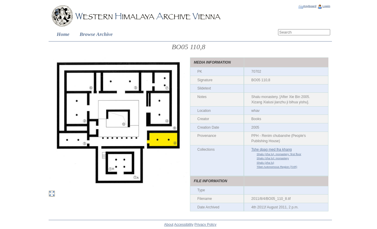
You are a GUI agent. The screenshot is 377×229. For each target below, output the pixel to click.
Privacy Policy (205, 225)
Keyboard (309, 6)
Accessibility (183, 225)
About (168, 225)
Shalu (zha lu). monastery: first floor (279, 154)
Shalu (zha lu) (265, 162)
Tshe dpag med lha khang (271, 149)
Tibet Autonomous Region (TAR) (277, 166)
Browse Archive (96, 34)
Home (63, 34)
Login (326, 6)
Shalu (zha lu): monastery (273, 158)
